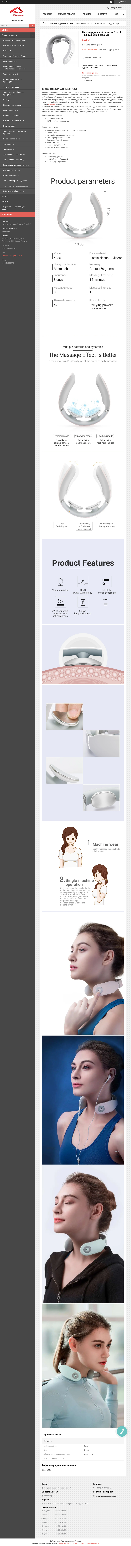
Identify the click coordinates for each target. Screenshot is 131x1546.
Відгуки (5, 201)
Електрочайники (10, 110)
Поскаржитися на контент (68, 1543)
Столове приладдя (11, 87)
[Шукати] (32, 26)
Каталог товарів (66, 14)
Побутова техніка (11, 175)
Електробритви (10, 61)
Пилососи (7, 50)
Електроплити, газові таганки (16, 165)
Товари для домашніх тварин (15, 186)
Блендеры (7, 100)
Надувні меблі (9, 126)
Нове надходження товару (14, 40)
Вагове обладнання (11, 139)
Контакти (102, 14)
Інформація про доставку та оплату (13, 208)
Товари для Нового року (13, 159)
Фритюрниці (8, 144)
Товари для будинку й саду (14, 56)
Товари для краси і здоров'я (15, 180)
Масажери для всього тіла (61, 23)
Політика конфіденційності (89, 1543)
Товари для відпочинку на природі (14, 132)
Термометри (8, 149)
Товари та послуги (9, 35)
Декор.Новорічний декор (14, 154)
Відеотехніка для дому (12, 105)
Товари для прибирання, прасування (13, 93)
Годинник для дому (11, 115)
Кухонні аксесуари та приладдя (12, 80)
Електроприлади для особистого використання (14, 67)
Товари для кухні (10, 74)
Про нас (5, 196)
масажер (51, 104)
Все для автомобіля (11, 170)
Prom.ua (78, 1541)
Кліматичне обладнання (13, 120)
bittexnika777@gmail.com (12, 255)
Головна (47, 14)
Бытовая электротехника (14, 45)
